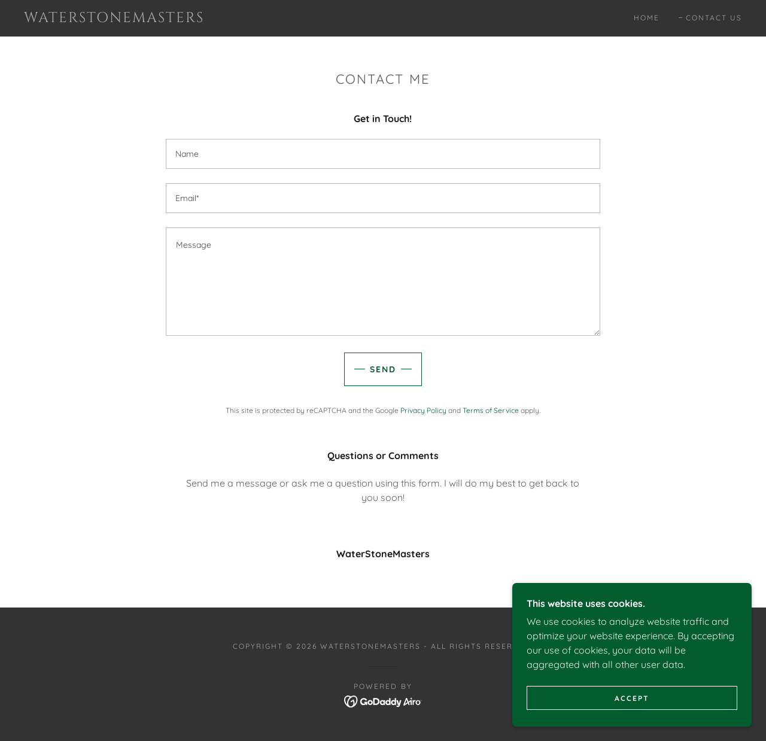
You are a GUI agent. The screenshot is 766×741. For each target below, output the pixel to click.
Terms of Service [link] (491, 410)
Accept (632, 698)
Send (383, 369)
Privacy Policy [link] (423, 410)
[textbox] (383, 154)
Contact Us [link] (714, 17)
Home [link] (646, 17)
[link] (122, 19)
